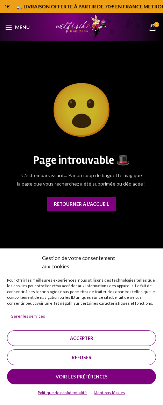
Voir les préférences (82, 376)
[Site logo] (81, 26)
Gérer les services (27, 316)
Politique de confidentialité (62, 392)
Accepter (81, 338)
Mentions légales (109, 392)
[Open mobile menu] (17, 27)
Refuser (82, 357)
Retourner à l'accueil (81, 204)
